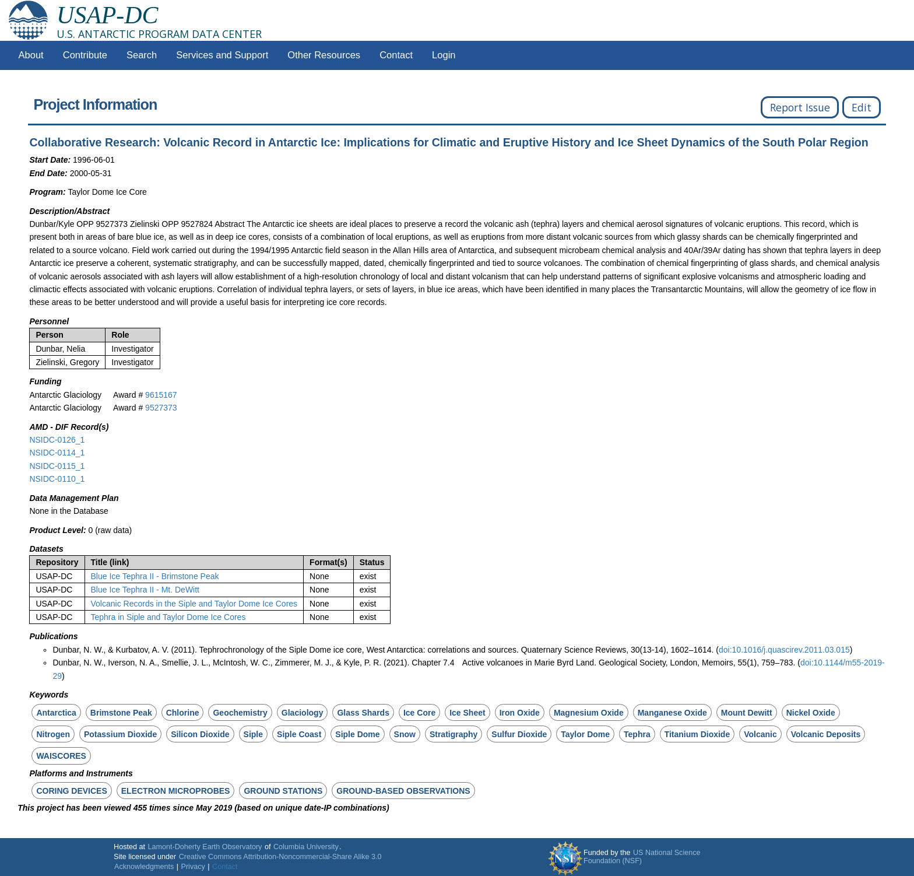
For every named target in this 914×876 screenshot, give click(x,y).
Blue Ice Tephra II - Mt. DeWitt (145, 589)
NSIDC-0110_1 (57, 478)
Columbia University (306, 847)
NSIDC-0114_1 (57, 452)
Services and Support (222, 55)
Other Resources (323, 55)
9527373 (161, 407)
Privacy (193, 867)
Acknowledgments (144, 867)
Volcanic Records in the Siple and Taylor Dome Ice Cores (194, 603)
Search (141, 55)
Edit (861, 107)
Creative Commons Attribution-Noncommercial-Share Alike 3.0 (280, 857)
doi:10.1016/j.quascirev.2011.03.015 (784, 649)
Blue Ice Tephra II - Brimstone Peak (155, 576)
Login (443, 55)
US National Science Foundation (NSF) (642, 857)
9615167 (161, 395)
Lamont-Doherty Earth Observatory (204, 847)
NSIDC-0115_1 (57, 466)
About (31, 55)
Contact (396, 55)
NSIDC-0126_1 (57, 439)
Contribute (85, 55)
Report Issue (800, 107)
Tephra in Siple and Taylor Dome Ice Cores (168, 617)
